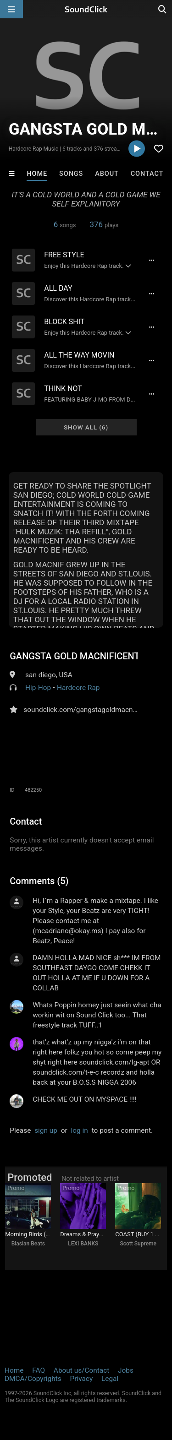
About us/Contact (81, 1370)
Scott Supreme (138, 1243)
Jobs (125, 1370)
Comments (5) (39, 880)
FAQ (38, 1370)
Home (37, 174)
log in (79, 1130)
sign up (45, 1130)
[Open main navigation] (11, 9)
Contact (147, 174)
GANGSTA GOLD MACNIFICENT (74, 656)
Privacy (81, 1379)
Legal (109, 1379)
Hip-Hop (38, 688)
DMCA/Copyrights (33, 1379)
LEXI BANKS (83, 1243)
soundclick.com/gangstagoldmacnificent (87, 710)
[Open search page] (163, 9)
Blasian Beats (28, 1243)
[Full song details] (151, 260)
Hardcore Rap (78, 688)
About (107, 174)
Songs (71, 174)
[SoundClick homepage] (86, 9)
